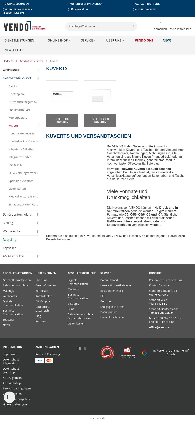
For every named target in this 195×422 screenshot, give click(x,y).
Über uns (41, 280)
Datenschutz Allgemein (11, 361)
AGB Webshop (12, 383)
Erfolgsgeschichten (112, 307)
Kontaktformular (159, 285)
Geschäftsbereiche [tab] (81, 273)
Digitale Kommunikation (13, 303)
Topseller (8, 319)
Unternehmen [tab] (45, 273)
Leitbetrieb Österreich (42, 308)
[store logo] (24, 26)
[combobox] (101, 26)
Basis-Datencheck (111, 291)
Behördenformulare (15, 285)
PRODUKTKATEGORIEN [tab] (16, 273)
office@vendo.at (79, 9)
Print (71, 309)
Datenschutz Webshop (11, 370)
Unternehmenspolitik (16, 399)
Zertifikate (41, 291)
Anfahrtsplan (43, 296)
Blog (38, 316)
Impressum (10, 354)
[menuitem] (21, 40)
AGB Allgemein (12, 378)
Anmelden (160, 29)
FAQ (102, 296)
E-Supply (73, 303)
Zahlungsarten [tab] (47, 346)
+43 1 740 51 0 (158, 303)
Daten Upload (109, 280)
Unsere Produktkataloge (115, 285)
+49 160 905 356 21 (161, 313)
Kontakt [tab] (155, 273)
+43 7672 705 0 (158, 294)
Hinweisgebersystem (16, 404)
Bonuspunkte (108, 312)
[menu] (97, 45)
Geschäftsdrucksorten (32, 60)
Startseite (8, 60)
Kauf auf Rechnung (47, 354)
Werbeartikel (11, 296)
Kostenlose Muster (112, 317)
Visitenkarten (76, 323)
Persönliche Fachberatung (165, 280)
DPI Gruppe (42, 301)
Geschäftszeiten (45, 285)
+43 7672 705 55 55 (145, 9)
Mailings (8, 291)
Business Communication (13, 312)
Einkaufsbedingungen (17, 388)
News (6, 325)
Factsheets (107, 301)
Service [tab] (105, 273)
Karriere (40, 321)
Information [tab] (12, 346)
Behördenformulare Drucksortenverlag (80, 316)
